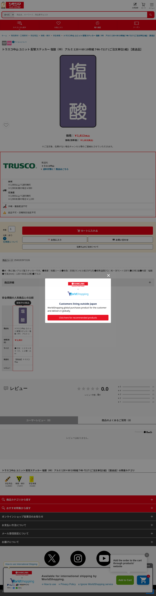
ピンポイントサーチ (93, 577)
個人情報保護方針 (65, 574)
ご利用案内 (87, 571)
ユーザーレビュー (39, 420)
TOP (54, 571)
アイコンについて (20, 42)
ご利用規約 (99, 571)
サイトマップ (70, 580)
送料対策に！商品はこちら (56, 169)
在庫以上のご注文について (88, 246)
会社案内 (94, 574)
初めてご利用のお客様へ (69, 571)
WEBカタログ (85, 580)
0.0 (105, 388)
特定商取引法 (81, 574)
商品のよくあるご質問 (117, 420)
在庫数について (10, 241)
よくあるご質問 (61, 577)
